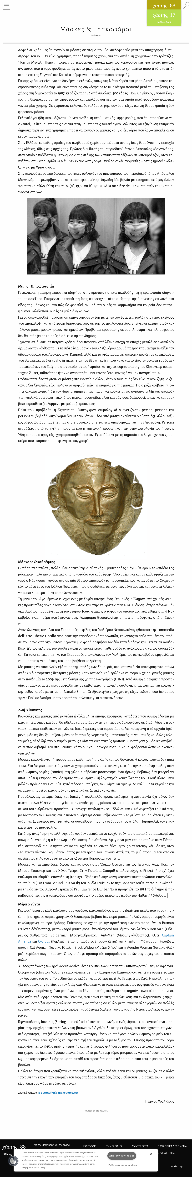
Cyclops (44, 941)
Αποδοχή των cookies (121, 1155)
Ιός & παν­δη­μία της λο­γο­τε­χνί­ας (58, 1092)
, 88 (14, 1147)
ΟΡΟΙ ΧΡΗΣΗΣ (166, 1152)
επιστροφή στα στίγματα (96, 1110)
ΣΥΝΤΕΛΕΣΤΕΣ (140, 1146)
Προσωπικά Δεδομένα (172, 1146)
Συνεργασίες (114, 1146)
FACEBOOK (89, 1146)
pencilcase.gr (177, 1166)
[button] (13, 1160)
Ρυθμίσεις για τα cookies (122, 1165)
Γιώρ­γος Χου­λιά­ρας (159, 1101)
